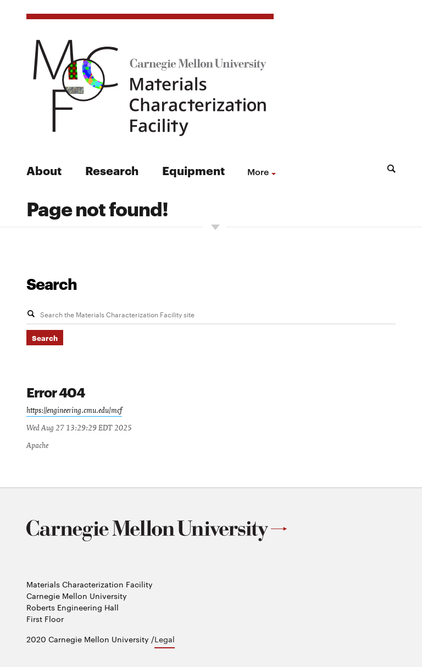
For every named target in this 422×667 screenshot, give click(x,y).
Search (51, 283)
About (44, 170)
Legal (164, 639)
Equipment (193, 170)
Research (111, 170)
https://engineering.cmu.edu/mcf (74, 410)
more (258, 171)
